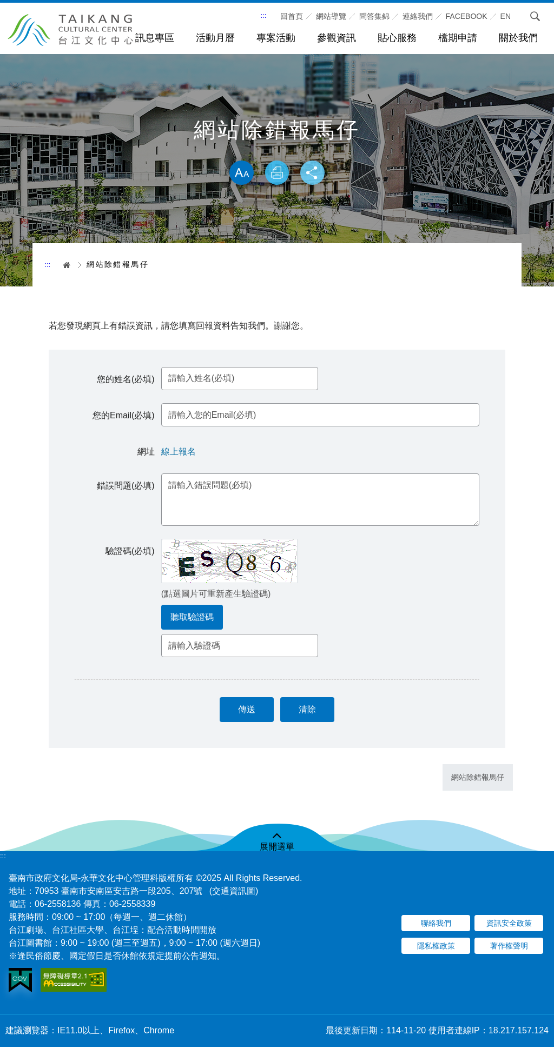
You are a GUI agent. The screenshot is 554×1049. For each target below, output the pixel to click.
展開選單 (277, 848)
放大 (240, 173)
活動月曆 (215, 37)
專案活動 (275, 37)
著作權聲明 (509, 948)
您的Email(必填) (125, 417)
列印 (277, 173)
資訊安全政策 (509, 925)
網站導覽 (331, 16)
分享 (314, 173)
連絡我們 (418, 16)
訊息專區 (154, 37)
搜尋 (531, 16)
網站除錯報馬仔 (477, 780)
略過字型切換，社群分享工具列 (277, 149)
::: (264, 15)
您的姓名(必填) (127, 380)
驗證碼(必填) (131, 552)
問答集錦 (374, 16)
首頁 (63, 265)
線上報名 (179, 453)
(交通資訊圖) (234, 893)
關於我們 (518, 37)
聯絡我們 (436, 925)
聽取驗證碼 (193, 618)
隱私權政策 (436, 948)
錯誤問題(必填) (127, 486)
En (505, 16)
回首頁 (291, 16)
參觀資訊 (336, 37)
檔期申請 (457, 37)
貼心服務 (397, 37)
